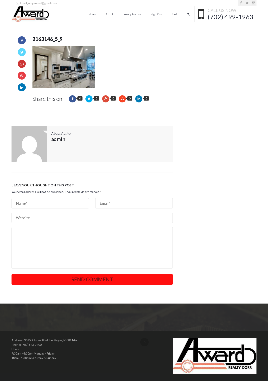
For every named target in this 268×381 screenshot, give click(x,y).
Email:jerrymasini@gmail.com (36, 3)
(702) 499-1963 (230, 17)
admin (58, 139)
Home (92, 14)
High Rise (156, 14)
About (109, 14)
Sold (174, 14)
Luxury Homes (132, 14)
